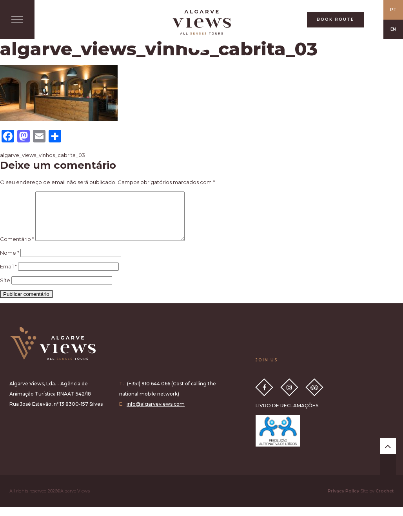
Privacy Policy (343, 500)
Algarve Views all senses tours (52, 352)
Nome (9, 262)
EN (393, 29)
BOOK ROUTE (335, 19)
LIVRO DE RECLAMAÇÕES (287, 415)
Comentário (17, 248)
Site (5, 289)
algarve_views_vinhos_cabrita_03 (42, 155)
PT (393, 9)
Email (8, 276)
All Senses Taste (201, 22)
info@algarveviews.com (156, 413)
